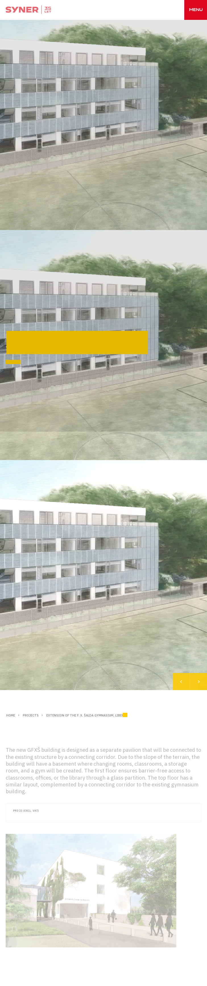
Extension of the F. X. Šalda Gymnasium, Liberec (86, 715)
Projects (31, 715)
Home (10, 715)
